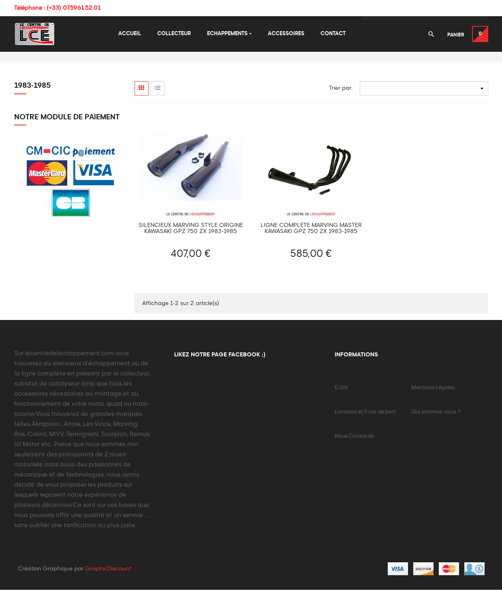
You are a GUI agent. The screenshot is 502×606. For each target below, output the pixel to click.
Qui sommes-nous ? (435, 427)
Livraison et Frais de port (365, 427)
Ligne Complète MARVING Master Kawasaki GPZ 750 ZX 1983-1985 (311, 244)
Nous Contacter (354, 452)
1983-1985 (32, 101)
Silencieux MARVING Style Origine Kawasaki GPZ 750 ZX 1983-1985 (191, 244)
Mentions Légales (432, 403)
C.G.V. (341, 403)
